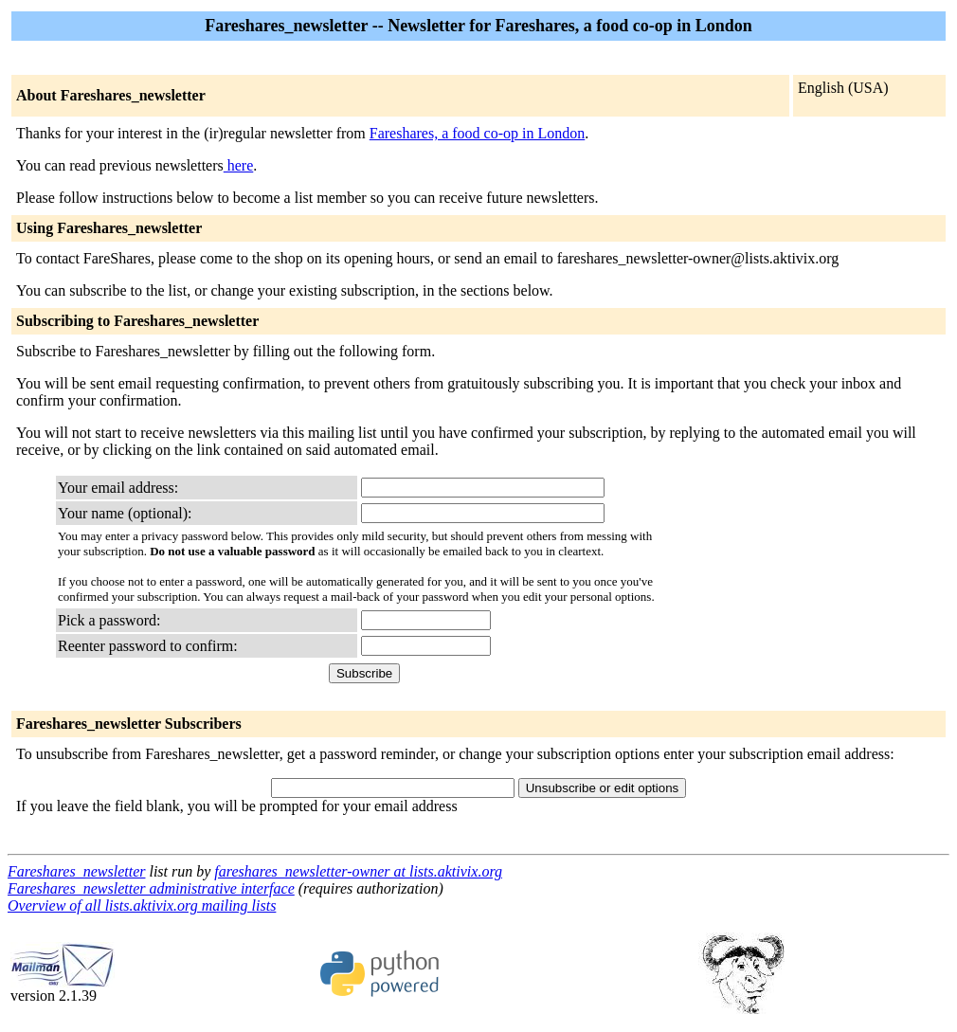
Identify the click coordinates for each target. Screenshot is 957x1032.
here (239, 165)
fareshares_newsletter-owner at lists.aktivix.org (358, 871)
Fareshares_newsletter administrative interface (151, 888)
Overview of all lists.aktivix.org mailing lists (142, 905)
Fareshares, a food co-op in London (478, 133)
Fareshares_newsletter (76, 871)
